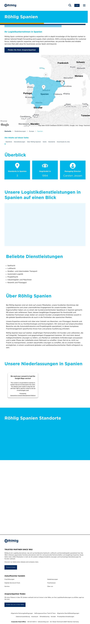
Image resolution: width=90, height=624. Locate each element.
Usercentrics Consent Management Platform (23, 395)
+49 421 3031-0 (32, 622)
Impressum (34, 616)
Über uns (50, 586)
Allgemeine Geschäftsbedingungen (68, 613)
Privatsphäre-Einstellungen (65, 616)
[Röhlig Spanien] (45, 90)
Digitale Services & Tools (12, 583)
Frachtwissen (51, 583)
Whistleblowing (44, 616)
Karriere (7, 586)
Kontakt (53, 616)
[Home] (10, 5)
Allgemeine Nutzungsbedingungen (22, 613)
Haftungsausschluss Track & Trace (45, 613)
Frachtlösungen (9, 579)
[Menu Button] (83, 5)
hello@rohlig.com (43, 622)
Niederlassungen (52, 579)
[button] (70, 5)
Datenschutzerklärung (23, 616)
